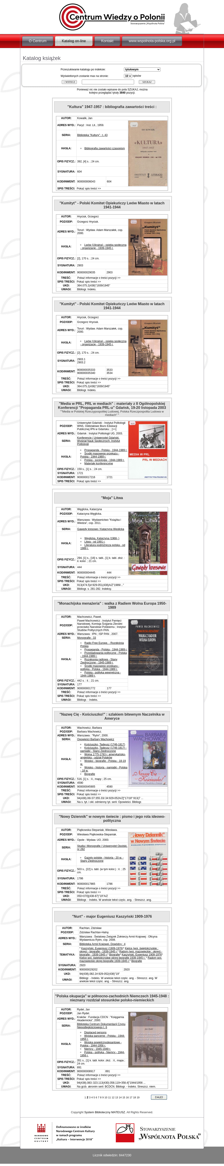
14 (120, 1097)
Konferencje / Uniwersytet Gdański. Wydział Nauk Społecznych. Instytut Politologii (98, 441)
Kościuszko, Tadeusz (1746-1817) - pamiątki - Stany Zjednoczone (103, 749)
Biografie (89, 774)
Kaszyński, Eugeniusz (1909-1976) (102, 948)
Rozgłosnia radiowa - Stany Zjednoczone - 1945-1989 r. (98, 661)
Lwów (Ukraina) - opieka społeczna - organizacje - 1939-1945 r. (103, 246)
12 (113, 1097)
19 (138, 1097)
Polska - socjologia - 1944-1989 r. (104, 460)
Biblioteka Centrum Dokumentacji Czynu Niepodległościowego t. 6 (101, 1026)
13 (116, 1097)
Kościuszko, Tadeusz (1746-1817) (104, 744)
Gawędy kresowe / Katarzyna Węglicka (100, 529)
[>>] (113, 429)
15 (123, 1097)
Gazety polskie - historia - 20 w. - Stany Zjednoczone (101, 859)
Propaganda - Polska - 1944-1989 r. (105, 450)
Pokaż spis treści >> (88, 188)
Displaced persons (95, 1032)
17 (131, 1097)
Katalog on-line (74, 41)
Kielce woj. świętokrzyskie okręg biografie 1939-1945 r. (112, 957)
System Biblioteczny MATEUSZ (104, 1112)
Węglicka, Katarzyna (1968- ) (102, 538)
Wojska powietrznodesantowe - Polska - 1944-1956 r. (101, 1044)
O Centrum (37, 41)
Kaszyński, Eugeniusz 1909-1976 (142, 954)
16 (127, 1097)
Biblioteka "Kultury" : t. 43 (92, 135)
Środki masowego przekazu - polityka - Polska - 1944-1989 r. (99, 667)
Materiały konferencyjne (98, 463)
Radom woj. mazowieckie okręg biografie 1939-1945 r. (120, 959)
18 (134, 1097)
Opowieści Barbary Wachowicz (95, 739)
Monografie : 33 (86, 637)
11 (109, 1097)
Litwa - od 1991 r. (95, 541)
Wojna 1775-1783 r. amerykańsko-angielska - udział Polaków (103, 756)
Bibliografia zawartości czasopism (105, 148)
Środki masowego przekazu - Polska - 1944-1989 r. (99, 455)
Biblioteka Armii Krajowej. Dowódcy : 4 (102, 944)
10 (106, 1097)
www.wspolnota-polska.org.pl (152, 41)
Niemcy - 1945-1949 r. (97, 1049)
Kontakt (107, 41)
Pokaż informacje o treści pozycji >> (99, 277)
